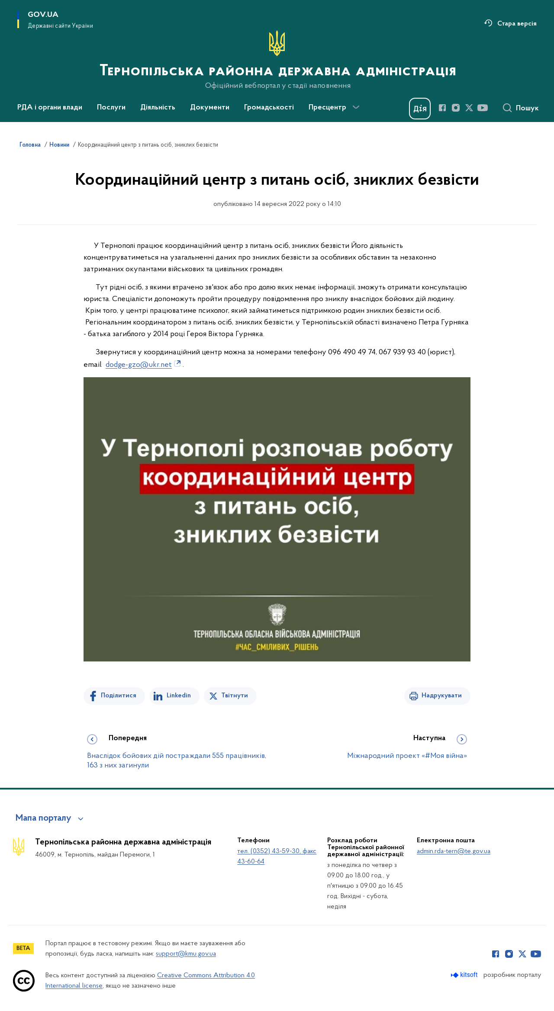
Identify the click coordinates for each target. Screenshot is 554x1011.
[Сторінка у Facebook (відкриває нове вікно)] (442, 108)
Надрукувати (442, 695)
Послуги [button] (111, 108)
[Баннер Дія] (420, 108)
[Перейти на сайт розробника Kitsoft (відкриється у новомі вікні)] (465, 975)
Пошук (527, 108)
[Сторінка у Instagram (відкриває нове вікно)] (456, 108)
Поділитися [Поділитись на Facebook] (118, 695)
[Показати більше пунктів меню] (355, 107)
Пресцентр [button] (327, 108)
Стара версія (517, 23)
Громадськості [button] (269, 108)
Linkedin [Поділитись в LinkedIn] (179, 695)
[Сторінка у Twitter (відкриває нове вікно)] (469, 108)
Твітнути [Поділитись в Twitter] (234, 695)
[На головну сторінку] (277, 60)
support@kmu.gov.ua (186, 953)
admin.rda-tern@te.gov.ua (453, 851)
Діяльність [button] (157, 108)
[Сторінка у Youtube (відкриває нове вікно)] (482, 108)
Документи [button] (209, 108)
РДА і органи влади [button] (49, 108)
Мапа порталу (43, 818)
